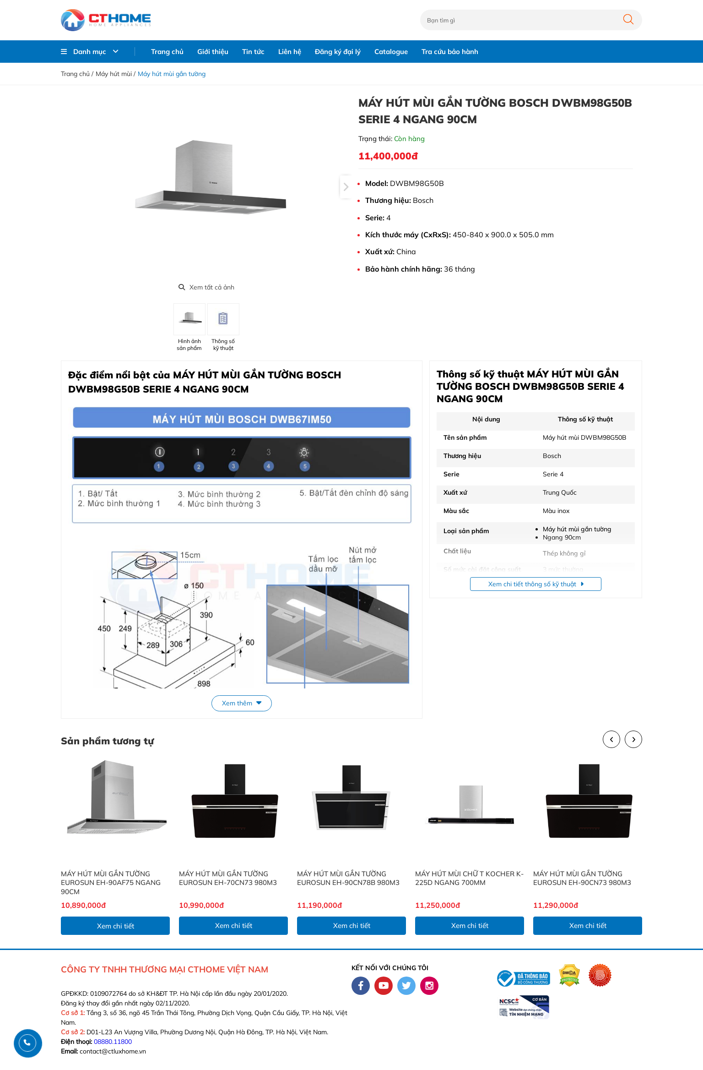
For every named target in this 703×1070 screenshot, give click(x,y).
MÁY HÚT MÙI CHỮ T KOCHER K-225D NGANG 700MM (469, 878)
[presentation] (346, 186)
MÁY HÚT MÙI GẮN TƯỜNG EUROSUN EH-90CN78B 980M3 (348, 878)
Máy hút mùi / (115, 74)
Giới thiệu (212, 51)
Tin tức (253, 51)
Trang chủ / (77, 74)
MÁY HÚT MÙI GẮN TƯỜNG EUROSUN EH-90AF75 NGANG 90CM (111, 882)
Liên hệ (289, 51)
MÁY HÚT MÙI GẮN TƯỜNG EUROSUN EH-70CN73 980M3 (228, 878)
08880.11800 (113, 1041)
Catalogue (391, 51)
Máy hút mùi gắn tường (171, 74)
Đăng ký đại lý (338, 51)
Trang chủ (167, 51)
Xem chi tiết (115, 926)
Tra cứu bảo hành (450, 51)
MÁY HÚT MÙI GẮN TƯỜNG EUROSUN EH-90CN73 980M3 (582, 878)
